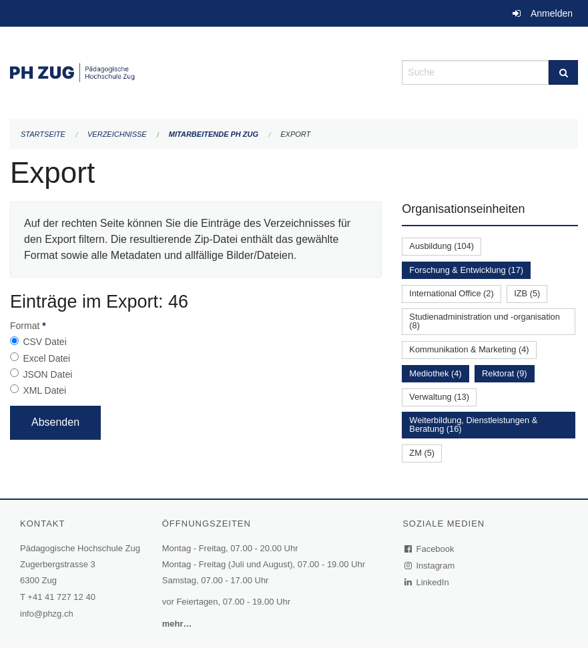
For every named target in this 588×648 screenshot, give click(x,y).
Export (295, 134)
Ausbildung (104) (441, 246)
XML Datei (44, 390)
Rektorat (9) (504, 373)
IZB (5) (527, 293)
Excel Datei (46, 358)
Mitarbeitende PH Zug (213, 134)
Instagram (430, 566)
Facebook (429, 549)
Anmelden (552, 13)
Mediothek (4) (435, 373)
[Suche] (563, 72)
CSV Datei (44, 341)
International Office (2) (451, 293)
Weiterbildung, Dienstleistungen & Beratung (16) (473, 424)
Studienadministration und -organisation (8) (484, 321)
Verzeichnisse (117, 134)
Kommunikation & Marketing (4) (469, 349)
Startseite (43, 134)
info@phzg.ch (46, 614)
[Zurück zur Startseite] (196, 71)
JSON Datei (47, 374)
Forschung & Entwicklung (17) (466, 270)
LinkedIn (427, 582)
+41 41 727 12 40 (61, 597)
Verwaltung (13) (439, 397)
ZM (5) (421, 453)
